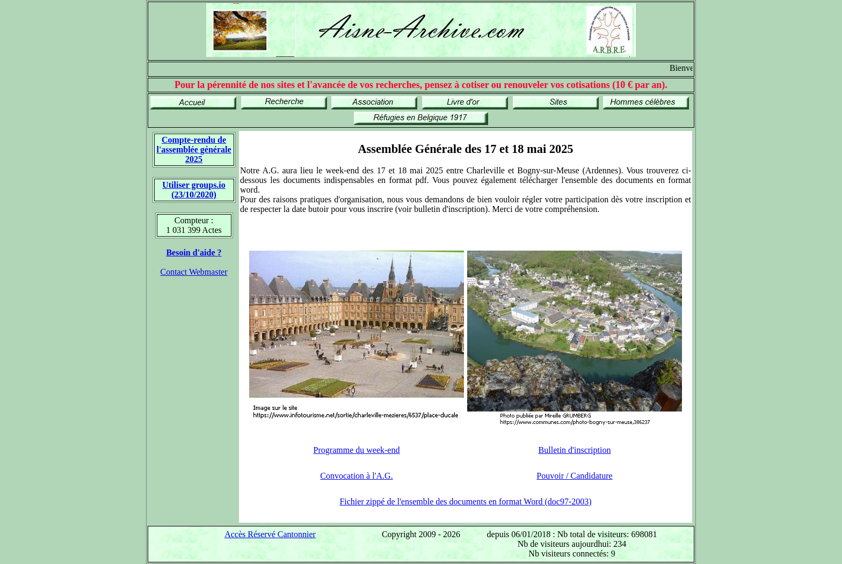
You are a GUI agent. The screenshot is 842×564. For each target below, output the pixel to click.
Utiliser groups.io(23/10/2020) (194, 189)
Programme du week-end (357, 450)
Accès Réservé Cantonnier (270, 534)
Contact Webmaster (193, 271)
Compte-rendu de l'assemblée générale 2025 (193, 149)
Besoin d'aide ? (193, 252)
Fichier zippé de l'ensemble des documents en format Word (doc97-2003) (465, 501)
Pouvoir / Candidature (574, 475)
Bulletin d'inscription (575, 450)
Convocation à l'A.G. (356, 475)
